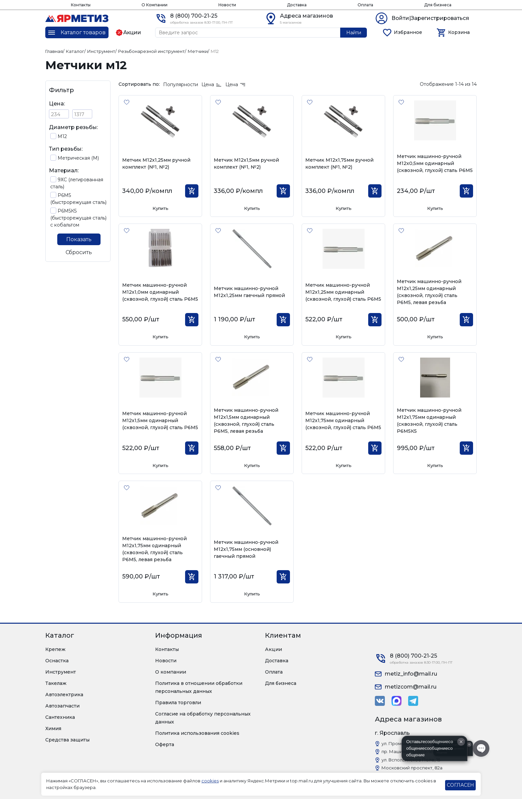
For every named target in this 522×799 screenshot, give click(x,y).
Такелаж (56, 683)
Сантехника (60, 717)
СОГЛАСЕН (460, 785)
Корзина (459, 32)
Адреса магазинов (306, 16)
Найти (353, 33)
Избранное (408, 32)
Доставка (297, 4)
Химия (53, 728)
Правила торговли (178, 703)
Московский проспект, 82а (412, 767)
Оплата (365, 4)
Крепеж (55, 649)
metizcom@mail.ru (410, 687)
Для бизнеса (437, 4)
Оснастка (57, 661)
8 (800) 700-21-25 (193, 16)
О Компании (154, 4)
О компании (170, 672)
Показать (79, 239)
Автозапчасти (62, 706)
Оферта (164, 744)
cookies (210, 780)
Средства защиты (67, 740)
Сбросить (79, 252)
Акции (273, 649)
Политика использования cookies (197, 733)
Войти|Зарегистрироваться (430, 18)
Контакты (81, 4)
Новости (227, 4)
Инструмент (60, 672)
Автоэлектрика (64, 695)
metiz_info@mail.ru (411, 674)
